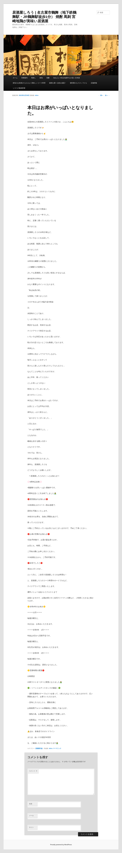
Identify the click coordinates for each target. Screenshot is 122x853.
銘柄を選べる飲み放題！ (57, 83)
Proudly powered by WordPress (61, 844)
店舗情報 (94, 83)
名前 (30, 804)
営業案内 (24, 78)
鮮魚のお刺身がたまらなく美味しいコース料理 (29, 83)
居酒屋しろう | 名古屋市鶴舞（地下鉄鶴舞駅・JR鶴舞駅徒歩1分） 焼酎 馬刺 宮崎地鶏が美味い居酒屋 (44, 16)
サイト (31, 827)
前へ (101, 95)
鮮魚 (41, 78)
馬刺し (33, 78)
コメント (33, 771)
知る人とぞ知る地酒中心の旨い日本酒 (66, 78)
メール (31, 815)
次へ (107, 95)
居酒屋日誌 (39, 748)
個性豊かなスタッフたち (78, 83)
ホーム (15, 78)
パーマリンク (57, 748)
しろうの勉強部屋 (19, 88)
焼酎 (48, 78)
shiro (36, 95)
